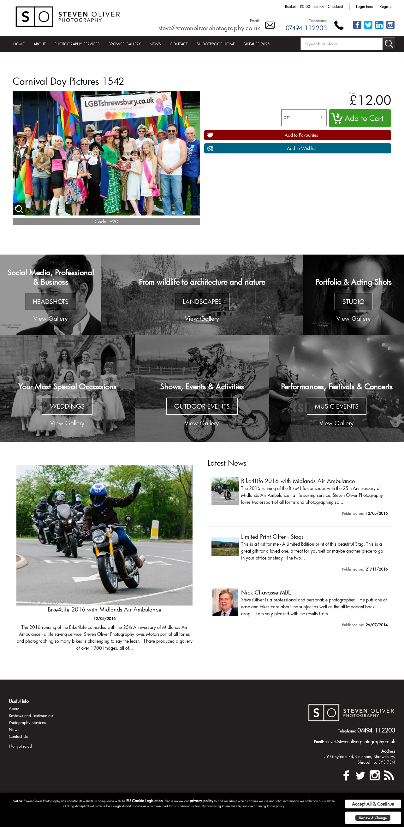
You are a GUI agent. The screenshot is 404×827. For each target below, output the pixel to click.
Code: (101, 221)
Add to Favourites (301, 135)
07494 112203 (306, 28)
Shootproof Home (216, 43)
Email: (255, 20)
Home (19, 43)
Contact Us (18, 736)
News (155, 43)
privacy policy (201, 800)
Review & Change (373, 817)
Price (352, 93)
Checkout (335, 6)
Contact (179, 43)
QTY (287, 118)
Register (386, 6)
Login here (364, 6)
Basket (290, 6)
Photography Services (77, 43)
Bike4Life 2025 (257, 43)
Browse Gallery (125, 43)
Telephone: (318, 20)
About (39, 43)
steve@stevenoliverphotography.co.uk (209, 28)
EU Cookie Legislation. (145, 800)
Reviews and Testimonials (31, 715)
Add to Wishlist (301, 148)
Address (388, 751)
